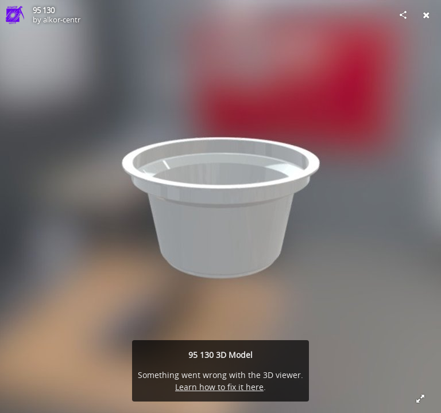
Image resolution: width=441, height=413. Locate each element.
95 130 (44, 10)
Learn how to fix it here (219, 386)
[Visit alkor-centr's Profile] (15, 15)
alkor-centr (61, 19)
